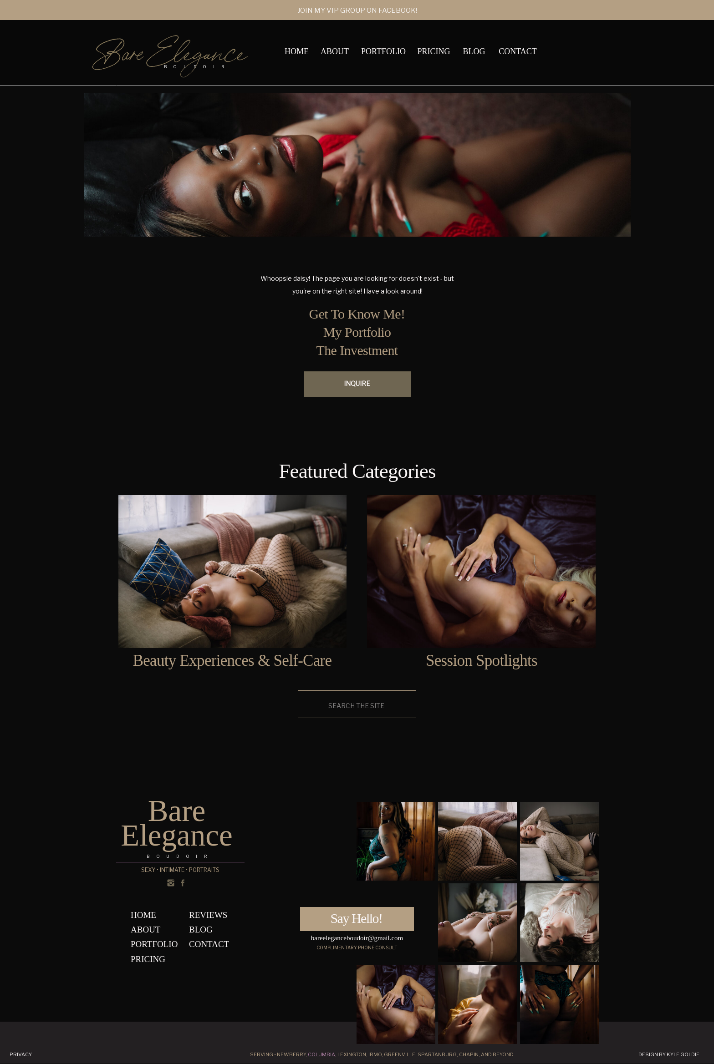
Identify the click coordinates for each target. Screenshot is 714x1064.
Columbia (321, 1054)
